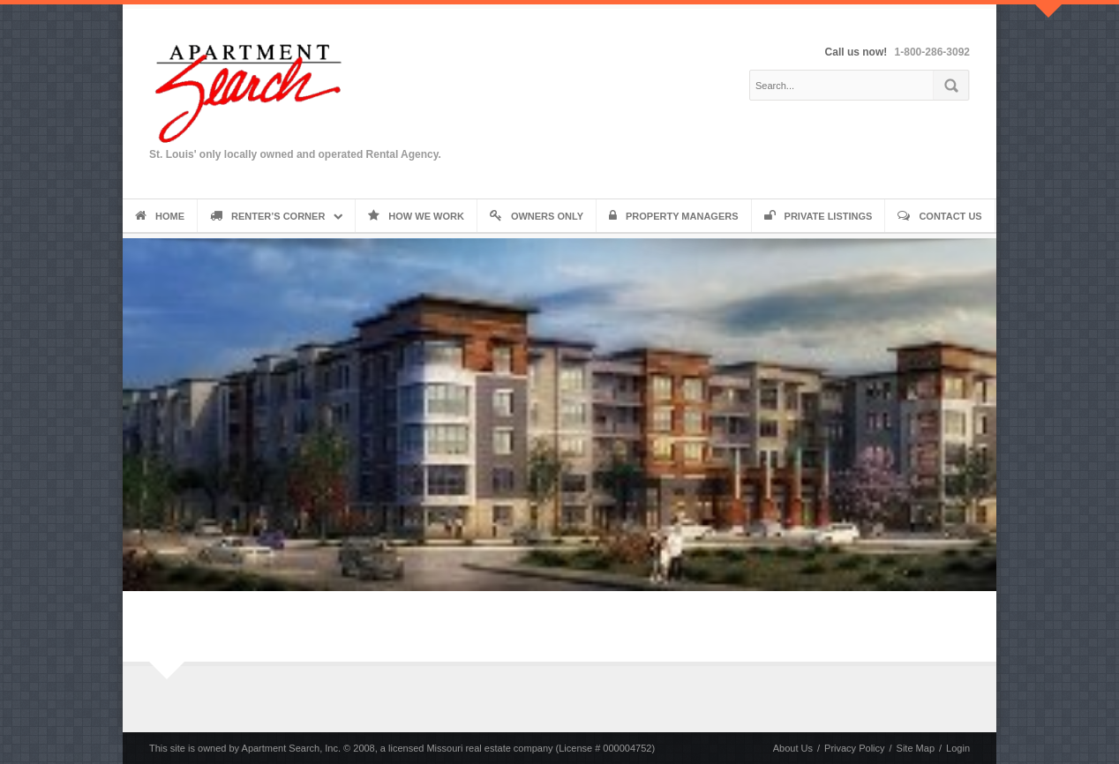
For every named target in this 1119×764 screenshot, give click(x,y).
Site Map (916, 748)
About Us (793, 748)
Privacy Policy (854, 748)
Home (159, 216)
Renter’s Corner (267, 216)
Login (958, 748)
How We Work (416, 216)
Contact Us (939, 216)
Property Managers (674, 216)
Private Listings (818, 216)
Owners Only (536, 216)
